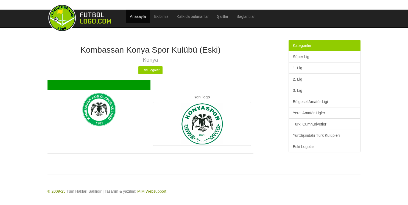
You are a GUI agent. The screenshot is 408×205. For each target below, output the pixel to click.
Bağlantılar (246, 16)
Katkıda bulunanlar (193, 16)
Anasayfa (138, 16)
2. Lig (297, 79)
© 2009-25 (56, 191)
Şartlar (222, 16)
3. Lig (297, 90)
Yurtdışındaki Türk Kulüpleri (316, 135)
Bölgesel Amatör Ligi (310, 101)
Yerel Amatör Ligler (309, 113)
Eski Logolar (150, 70)
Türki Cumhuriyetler (309, 124)
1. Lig (297, 68)
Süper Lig (301, 57)
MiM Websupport (151, 191)
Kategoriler (302, 45)
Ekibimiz (161, 16)
